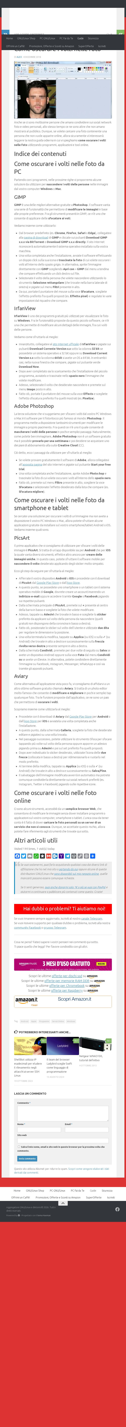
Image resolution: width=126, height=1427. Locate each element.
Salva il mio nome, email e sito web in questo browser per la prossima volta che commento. (61, 1169)
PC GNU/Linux (47, 38)
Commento (23, 1123)
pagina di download (36, 257)
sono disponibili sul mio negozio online (76, 894)
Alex (19, 77)
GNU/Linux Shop (26, 38)
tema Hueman (44, 1236)
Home (9, 38)
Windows (71, 1042)
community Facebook (27, 948)
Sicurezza (93, 38)
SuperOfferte (86, 46)
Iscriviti (102, 46)
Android (24, 1042)
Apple (33, 1042)
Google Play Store (48, 603)
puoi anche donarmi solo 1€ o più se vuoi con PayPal (75, 907)
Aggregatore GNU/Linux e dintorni (58, 11)
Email (68, 1144)
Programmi (44, 1042)
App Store (73, 603)
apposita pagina (32, 484)
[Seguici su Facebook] (117, 1230)
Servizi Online (58, 1042)
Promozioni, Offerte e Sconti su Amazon (51, 46)
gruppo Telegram (55, 948)
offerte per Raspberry (67, 1011)
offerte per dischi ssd (67, 996)
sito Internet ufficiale (66, 364)
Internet (37, 54)
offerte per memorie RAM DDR (66, 1001)
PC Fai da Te (66, 38)
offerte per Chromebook (67, 1006)
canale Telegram (91, 938)
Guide (80, 38)
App (16, 54)
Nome (21, 1144)
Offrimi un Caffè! (15, 46)
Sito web (22, 1155)
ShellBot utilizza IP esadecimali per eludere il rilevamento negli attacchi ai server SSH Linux (28, 1087)
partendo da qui (68, 889)
